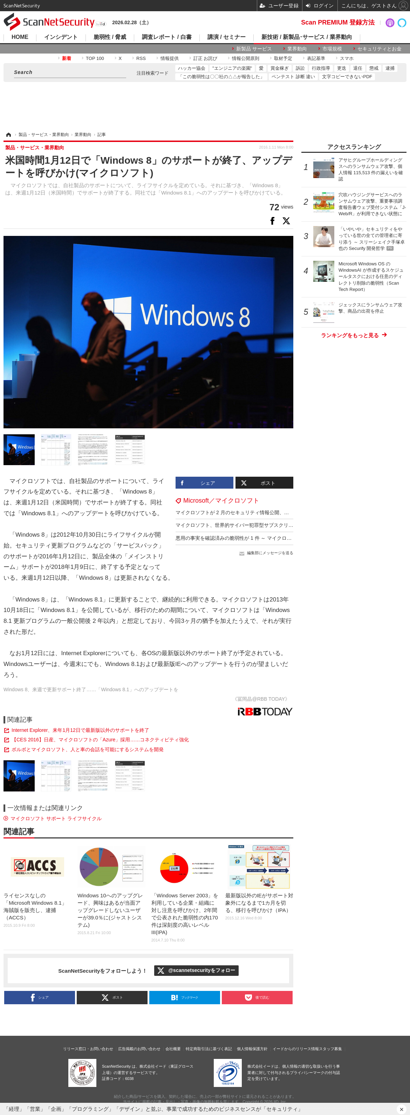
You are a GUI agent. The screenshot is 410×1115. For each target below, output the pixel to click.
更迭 (341, 68)
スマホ (347, 58)
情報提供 (169, 58)
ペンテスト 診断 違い (293, 76)
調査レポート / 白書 (166, 37)
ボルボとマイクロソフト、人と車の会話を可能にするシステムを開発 (88, 749)
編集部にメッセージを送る (270, 553)
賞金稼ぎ (280, 68)
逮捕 (390, 68)
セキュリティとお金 (379, 49)
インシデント (61, 37)
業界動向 (297, 49)
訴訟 (300, 68)
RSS (141, 58)
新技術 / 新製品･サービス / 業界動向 (306, 37)
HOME (20, 37)
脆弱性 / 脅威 (110, 37)
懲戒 (373, 68)
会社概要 (173, 1049)
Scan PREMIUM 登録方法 (338, 22)
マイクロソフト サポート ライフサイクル (56, 818)
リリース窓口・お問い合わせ (88, 1049)
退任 (357, 68)
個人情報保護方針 (252, 1049)
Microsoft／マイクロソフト (221, 500)
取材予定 (283, 58)
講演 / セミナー (226, 37)
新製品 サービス (254, 49)
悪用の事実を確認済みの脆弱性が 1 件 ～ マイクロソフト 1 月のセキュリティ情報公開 (271, 538)
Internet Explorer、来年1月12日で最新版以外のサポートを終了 (80, 730)
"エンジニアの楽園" (232, 68)
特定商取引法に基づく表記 (209, 1049)
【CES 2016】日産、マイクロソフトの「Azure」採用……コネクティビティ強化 (100, 739)
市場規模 (332, 49)
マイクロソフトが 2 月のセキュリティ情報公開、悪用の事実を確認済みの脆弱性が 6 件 (272, 512)
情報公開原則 (245, 58)
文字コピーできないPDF (347, 76)
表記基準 (316, 58)
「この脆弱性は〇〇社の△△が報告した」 (221, 76)
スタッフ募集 (330, 1049)
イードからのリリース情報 (296, 1049)
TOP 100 (95, 58)
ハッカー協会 (191, 68)
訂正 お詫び (205, 58)
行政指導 (321, 68)
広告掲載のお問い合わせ (139, 1049)
